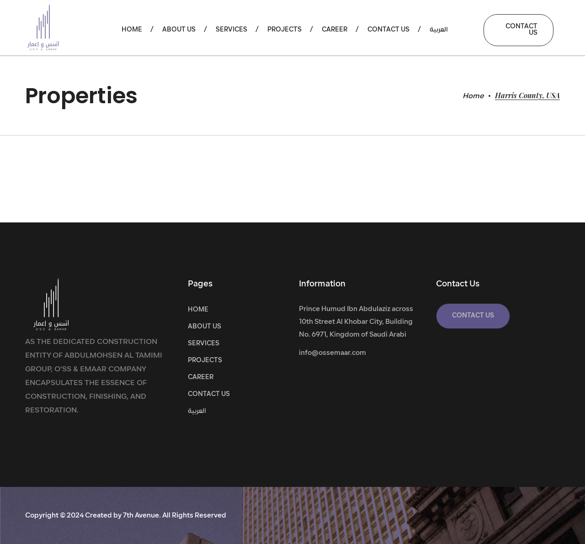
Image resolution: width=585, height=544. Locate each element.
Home (473, 96)
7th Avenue (141, 515)
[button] (518, 30)
